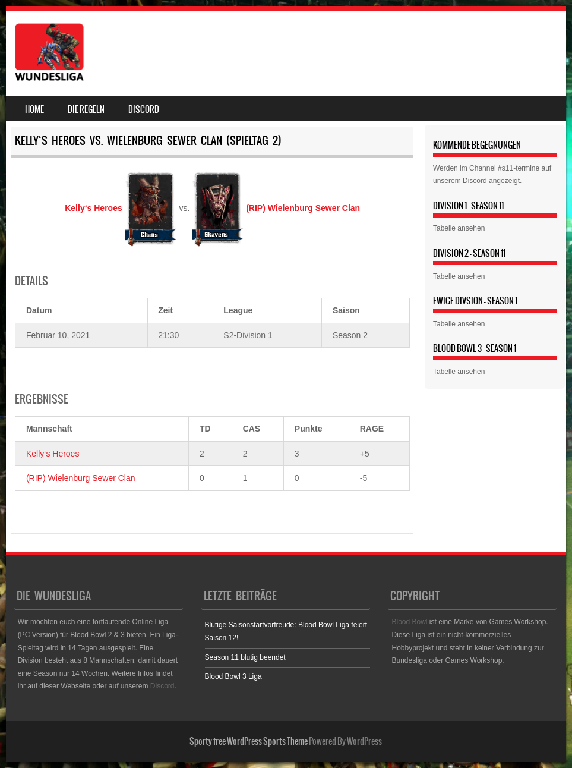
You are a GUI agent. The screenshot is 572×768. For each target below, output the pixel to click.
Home (34, 109)
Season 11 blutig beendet (245, 657)
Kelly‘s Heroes (52, 453)
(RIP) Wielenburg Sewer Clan (80, 478)
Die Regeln (86, 109)
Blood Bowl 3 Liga (233, 676)
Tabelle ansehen (459, 228)
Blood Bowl (409, 622)
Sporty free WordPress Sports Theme (248, 741)
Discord (143, 109)
